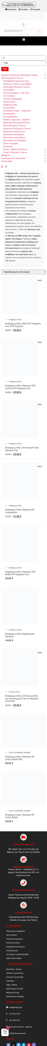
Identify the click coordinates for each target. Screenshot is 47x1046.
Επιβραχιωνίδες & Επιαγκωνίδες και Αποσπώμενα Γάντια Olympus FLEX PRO (21, 698)
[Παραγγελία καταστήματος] (23, 272)
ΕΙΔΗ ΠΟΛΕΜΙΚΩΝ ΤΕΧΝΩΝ (19, 752)
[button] (23, 25)
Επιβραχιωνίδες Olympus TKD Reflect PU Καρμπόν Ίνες (20, 573)
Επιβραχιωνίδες (15, 319)
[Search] (39, 31)
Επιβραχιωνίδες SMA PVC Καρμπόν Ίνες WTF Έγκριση (23, 325)
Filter (5, 69)
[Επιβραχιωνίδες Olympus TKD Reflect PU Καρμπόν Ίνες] (19, 561)
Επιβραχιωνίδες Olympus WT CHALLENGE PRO (20, 758)
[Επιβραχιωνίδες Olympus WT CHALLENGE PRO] (23, 746)
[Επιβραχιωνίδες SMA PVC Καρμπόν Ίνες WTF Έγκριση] (19, 313)
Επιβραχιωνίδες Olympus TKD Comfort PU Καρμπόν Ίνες (20, 387)
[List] (6, 167)
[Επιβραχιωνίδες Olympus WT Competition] (19, 499)
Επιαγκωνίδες (14, 692)
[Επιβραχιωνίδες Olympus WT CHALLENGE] (23, 804)
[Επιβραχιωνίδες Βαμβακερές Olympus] (19, 623)
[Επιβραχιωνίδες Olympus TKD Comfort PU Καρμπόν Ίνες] (19, 375)
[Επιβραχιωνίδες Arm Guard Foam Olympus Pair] (19, 437)
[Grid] (2, 167)
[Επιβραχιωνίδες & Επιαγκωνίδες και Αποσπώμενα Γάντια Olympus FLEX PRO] (19, 685)
